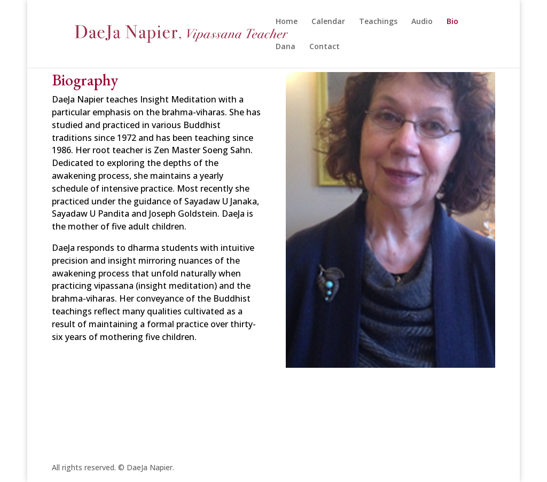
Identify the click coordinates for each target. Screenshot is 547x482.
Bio (452, 22)
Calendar (328, 22)
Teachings (378, 22)
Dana (285, 47)
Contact (324, 47)
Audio (422, 22)
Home (287, 22)
